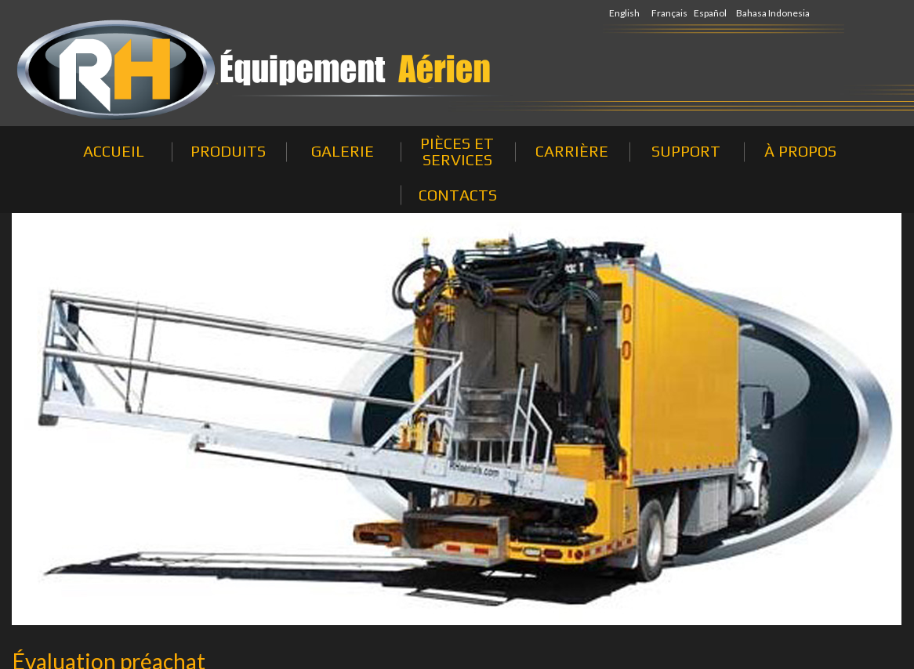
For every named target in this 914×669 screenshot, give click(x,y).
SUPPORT (685, 151)
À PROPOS (800, 151)
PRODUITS (228, 151)
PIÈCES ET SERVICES (457, 151)
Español (710, 13)
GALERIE (342, 151)
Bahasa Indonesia (773, 13)
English (624, 13)
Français (669, 13)
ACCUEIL (113, 151)
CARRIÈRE (571, 151)
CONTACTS (458, 195)
